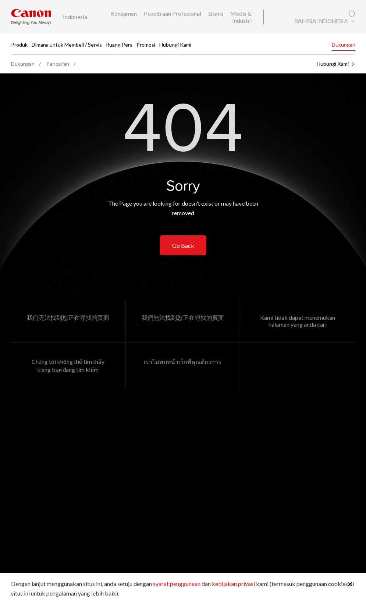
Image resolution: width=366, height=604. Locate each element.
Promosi (145, 44)
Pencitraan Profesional (173, 13)
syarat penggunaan (176, 583)
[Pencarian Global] (351, 14)
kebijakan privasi (233, 583)
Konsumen (124, 13)
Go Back (183, 245)
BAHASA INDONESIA (321, 21)
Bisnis (216, 13)
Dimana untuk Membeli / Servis (67, 44)
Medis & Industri (241, 17)
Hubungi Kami (175, 44)
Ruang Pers (119, 44)
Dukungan (343, 44)
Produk (19, 44)
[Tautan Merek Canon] (31, 17)
